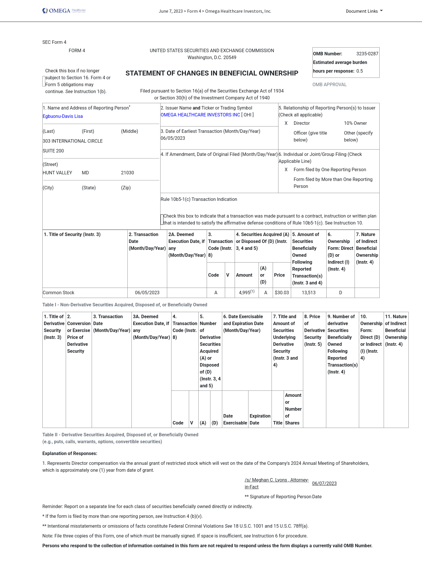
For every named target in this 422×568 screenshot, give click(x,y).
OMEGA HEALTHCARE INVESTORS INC (200, 115)
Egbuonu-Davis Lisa (63, 116)
